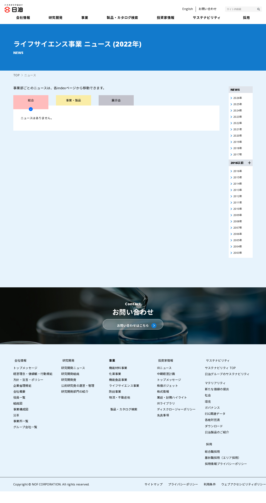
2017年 (238, 158)
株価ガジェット (167, 397)
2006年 (238, 241)
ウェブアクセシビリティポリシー (243, 496)
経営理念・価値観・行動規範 (32, 385)
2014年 (238, 188)
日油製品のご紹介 (217, 444)
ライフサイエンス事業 (124, 397)
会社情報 (19, 372)
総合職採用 (212, 463)
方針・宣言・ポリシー (28, 391)
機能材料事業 (118, 379)
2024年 (238, 111)
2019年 (238, 144)
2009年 (238, 221)
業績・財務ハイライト (172, 409)
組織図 (17, 415)
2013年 (238, 194)
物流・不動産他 (119, 409)
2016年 (238, 175)
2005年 (238, 248)
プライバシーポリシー (183, 496)
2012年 (238, 201)
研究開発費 (68, 391)
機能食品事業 (118, 391)
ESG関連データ (215, 425)
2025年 (238, 104)
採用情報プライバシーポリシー (226, 475)
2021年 (238, 131)
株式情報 (163, 403)
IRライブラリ (166, 415)
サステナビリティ (217, 372)
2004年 (238, 254)
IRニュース (164, 379)
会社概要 (19, 403)
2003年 (238, 261)
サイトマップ (153, 496)
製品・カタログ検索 (122, 421)
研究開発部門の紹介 (74, 403)
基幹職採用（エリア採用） (223, 469)
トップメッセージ (25, 379)
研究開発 (67, 372)
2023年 (238, 118)
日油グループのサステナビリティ (227, 385)
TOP (16, 75)
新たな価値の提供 (217, 401)
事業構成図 (20, 421)
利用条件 (210, 496)
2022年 (238, 124)
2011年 (238, 208)
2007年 (238, 234)
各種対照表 (212, 431)
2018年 (238, 151)
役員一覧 (19, 409)
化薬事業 (115, 385)
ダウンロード (214, 438)
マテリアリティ (215, 394)
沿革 (16, 427)
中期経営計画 (166, 385)
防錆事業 (115, 403)
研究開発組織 (70, 385)
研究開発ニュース (73, 379)
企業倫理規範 (22, 397)
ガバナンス (212, 419)
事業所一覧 (20, 433)
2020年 (238, 138)
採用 (208, 456)
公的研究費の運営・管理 (77, 397)
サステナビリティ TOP (220, 379)
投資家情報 (164, 372)
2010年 (238, 214)
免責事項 (163, 427)
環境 (208, 413)
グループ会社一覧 (25, 438)
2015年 (238, 181)
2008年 (238, 228)
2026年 (238, 98)
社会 (208, 407)
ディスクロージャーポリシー (176, 421)
